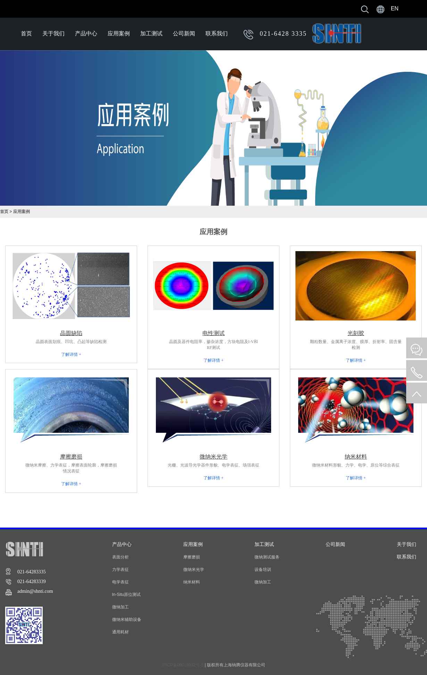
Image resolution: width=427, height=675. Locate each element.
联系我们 (217, 33)
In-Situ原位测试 (126, 594)
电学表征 (120, 582)
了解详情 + (71, 354)
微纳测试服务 (266, 557)
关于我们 (53, 33)
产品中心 (86, 33)
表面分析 (120, 557)
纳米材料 (191, 582)
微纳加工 (120, 607)
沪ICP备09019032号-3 (182, 665)
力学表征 (120, 569)
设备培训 (262, 569)
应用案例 (119, 33)
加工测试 (151, 33)
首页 (26, 33)
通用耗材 (120, 632)
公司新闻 (184, 33)
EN (395, 8)
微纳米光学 (193, 569)
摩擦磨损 (191, 557)
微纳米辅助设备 (126, 619)
